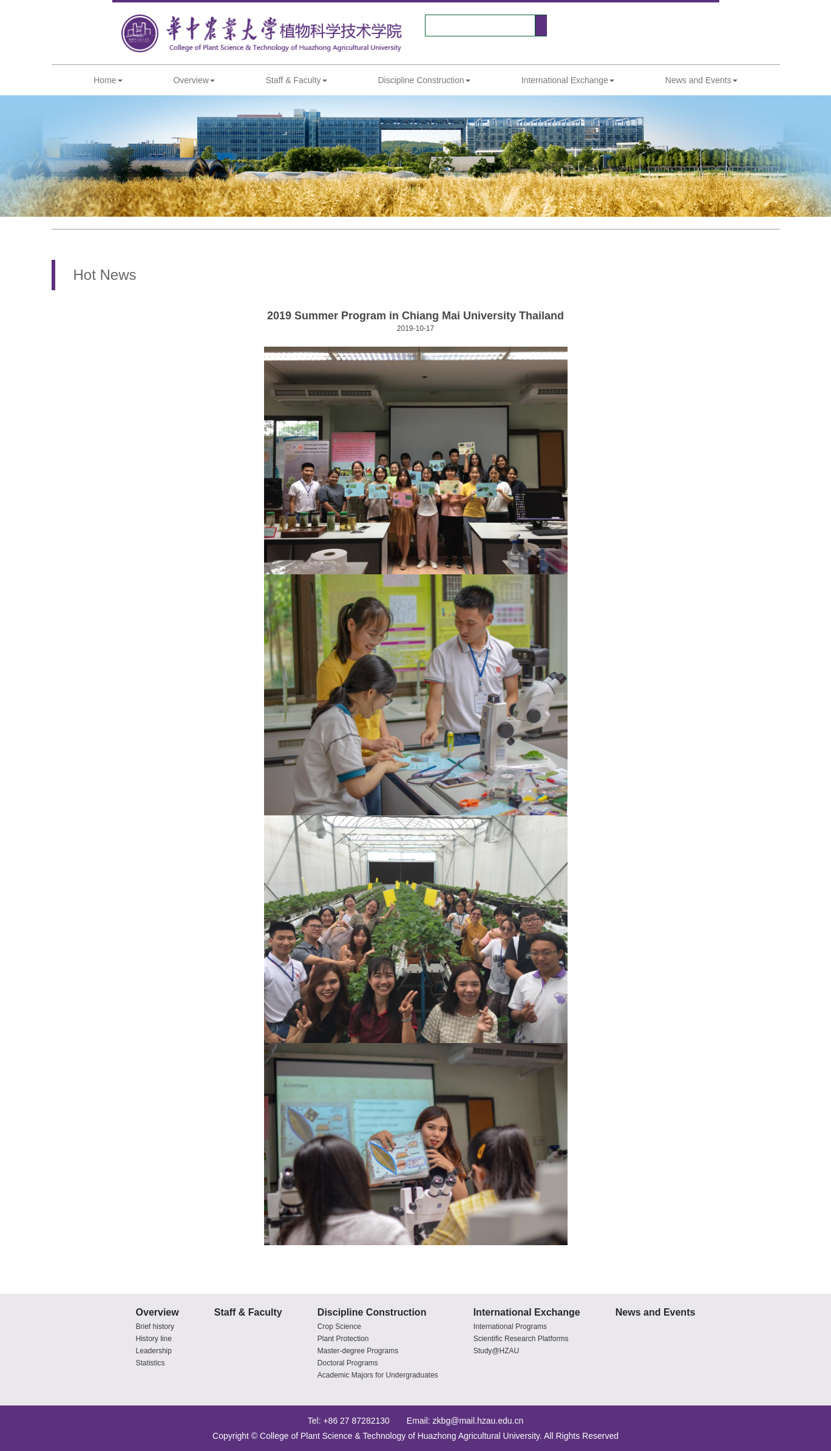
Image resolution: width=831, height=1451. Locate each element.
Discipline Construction (424, 80)
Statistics (150, 1363)
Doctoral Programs (347, 1363)
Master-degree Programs (357, 1351)
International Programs (510, 1326)
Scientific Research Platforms (521, 1338)
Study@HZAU (496, 1351)
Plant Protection (343, 1338)
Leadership (154, 1351)
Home (107, 80)
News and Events (701, 80)
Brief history (155, 1326)
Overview (193, 80)
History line (154, 1338)
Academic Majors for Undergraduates (377, 1375)
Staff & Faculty (296, 80)
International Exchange (567, 80)
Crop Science (339, 1326)
